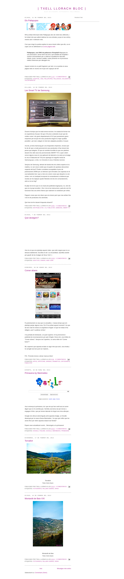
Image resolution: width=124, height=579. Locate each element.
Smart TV (66, 207)
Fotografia (37, 488)
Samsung (59, 207)
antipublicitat (38, 207)
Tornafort (29, 441)
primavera (65, 430)
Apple (35, 361)
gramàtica (56, 361)
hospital (36, 78)
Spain (57, 488)
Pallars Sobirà (48, 488)
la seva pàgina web (49, 46)
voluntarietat (30, 80)
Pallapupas (48, 78)
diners (42, 260)
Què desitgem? (32, 218)
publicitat (51, 207)
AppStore (41, 361)
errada (48, 361)
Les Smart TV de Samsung (37, 90)
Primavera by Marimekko (36, 373)
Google (49, 430)
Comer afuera (31, 270)
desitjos (36, 260)
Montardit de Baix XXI (35, 498)
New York (49, 260)
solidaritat (66, 78)
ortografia (65, 361)
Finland (42, 430)
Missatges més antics (64, 568)
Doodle (36, 430)
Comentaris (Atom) (41, 572)
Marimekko (57, 430)
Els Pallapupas (31, 20)
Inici (41, 568)
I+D (45, 207)
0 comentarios (61, 76)
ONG (41, 78)
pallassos (57, 78)
